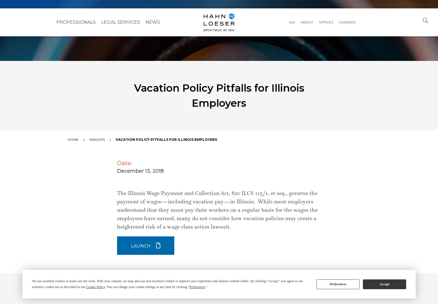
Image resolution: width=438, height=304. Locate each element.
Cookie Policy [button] (95, 287)
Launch (141, 246)
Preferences (338, 284)
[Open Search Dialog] (425, 20)
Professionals (76, 22)
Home (73, 139)
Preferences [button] (197, 287)
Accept (384, 284)
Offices (326, 22)
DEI (292, 22)
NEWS (153, 22)
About (307, 22)
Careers (347, 22)
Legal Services (120, 22)
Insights (97, 139)
